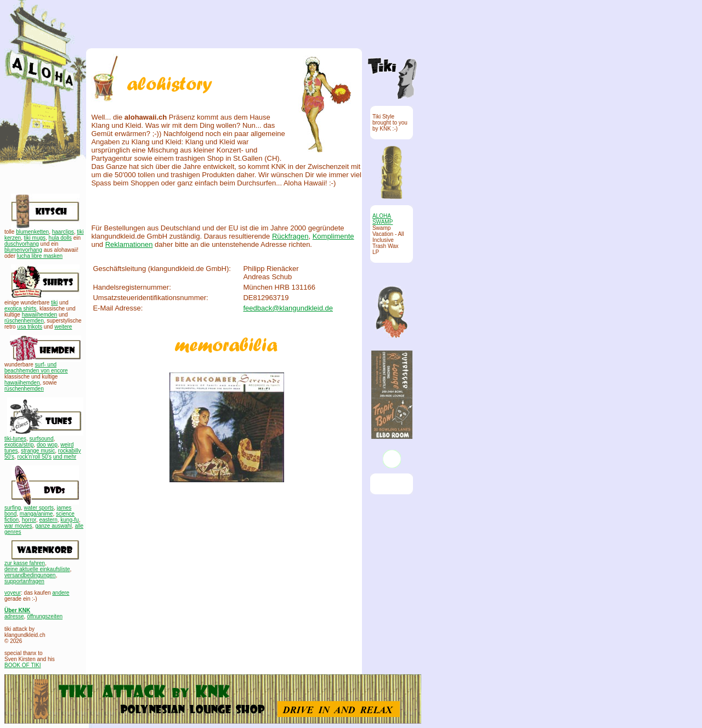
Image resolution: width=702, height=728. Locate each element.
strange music (38, 451)
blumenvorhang (23, 250)
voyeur (12, 593)
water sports (39, 508)
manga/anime (36, 514)
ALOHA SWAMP (382, 219)
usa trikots (29, 327)
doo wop (47, 445)
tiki (54, 303)
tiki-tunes (15, 439)
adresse (14, 616)
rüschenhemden (24, 321)
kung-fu (69, 520)
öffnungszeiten (45, 616)
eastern (48, 520)
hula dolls (60, 238)
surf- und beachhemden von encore (36, 368)
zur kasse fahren (24, 563)
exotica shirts (20, 309)
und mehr (64, 457)
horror (29, 520)
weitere (63, 327)
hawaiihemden (40, 315)
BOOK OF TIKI (22, 665)
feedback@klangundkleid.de (288, 308)
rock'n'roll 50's (35, 457)
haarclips (63, 232)
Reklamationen (129, 244)
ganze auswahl (53, 526)
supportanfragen (24, 581)
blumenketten (32, 232)
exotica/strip (18, 445)
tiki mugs (35, 238)
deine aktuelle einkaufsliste (37, 569)
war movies (18, 526)
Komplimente (333, 236)
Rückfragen (290, 236)
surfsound (42, 439)
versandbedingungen (29, 575)
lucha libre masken (40, 256)
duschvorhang (21, 244)
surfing (12, 508)
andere (60, 593)
